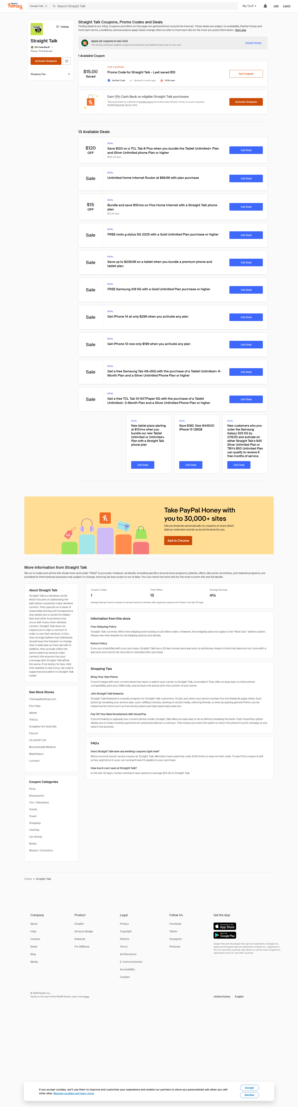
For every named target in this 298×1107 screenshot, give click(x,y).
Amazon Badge (83, 931)
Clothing (34, 830)
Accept (249, 1087)
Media (34, 961)
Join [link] (276, 6)
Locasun (34, 760)
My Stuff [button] (250, 6)
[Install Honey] (254, 42)
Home (28, 879)
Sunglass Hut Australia (42, 726)
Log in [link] (286, 6)
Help (33, 931)
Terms (124, 946)
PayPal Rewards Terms (119, 104)
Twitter (173, 931)
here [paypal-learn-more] (86, 996)
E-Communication (131, 961)
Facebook (175, 923)
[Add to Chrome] (178, 540)
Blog (33, 954)
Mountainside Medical (42, 747)
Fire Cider (35, 706)
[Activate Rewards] (46, 61)
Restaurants (36, 795)
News (33, 946)
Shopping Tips (51, 74)
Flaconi (33, 733)
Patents (124, 939)
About (34, 923)
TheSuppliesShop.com (42, 699)
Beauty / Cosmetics (41, 850)
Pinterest (174, 946)
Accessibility (127, 969)
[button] (229, 996)
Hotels (33, 809)
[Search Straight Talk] (144, 6)
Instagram (175, 939)
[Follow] (62, 27)
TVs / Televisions (39, 802)
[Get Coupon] (246, 74)
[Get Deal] (246, 150)
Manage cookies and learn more (73, 1093)
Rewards (79, 939)
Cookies (125, 977)
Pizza (32, 789)
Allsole (33, 712)
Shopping (34, 823)
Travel (32, 816)
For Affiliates (81, 946)
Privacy (124, 923)
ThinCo (33, 719)
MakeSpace (36, 754)
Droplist (79, 923)
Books (32, 843)
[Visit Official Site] (67, 61)
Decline (249, 1095)
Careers (35, 939)
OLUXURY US (37, 740)
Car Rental (35, 836)
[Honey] (15, 6)
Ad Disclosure (128, 954)
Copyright (126, 931)
